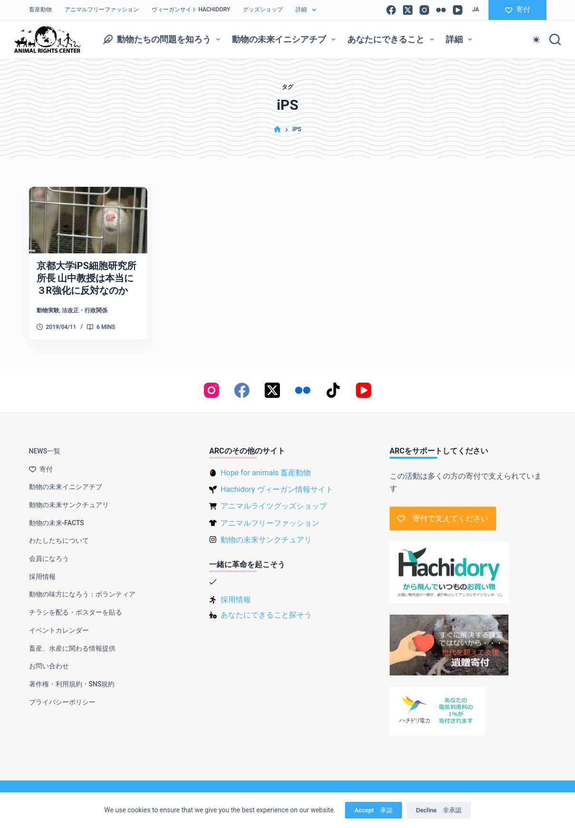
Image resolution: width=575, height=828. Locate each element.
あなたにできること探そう (266, 614)
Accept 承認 (374, 810)
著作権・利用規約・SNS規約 (72, 684)
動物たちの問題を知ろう (163, 39)
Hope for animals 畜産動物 (265, 472)
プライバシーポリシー (62, 702)
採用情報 (42, 576)
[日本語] (475, 10)
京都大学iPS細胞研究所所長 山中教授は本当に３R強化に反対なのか (87, 278)
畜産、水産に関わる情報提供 (72, 648)
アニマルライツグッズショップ (273, 505)
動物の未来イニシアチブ (285, 39)
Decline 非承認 (438, 810)
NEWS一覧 (45, 451)
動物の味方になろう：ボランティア (82, 594)
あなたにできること (392, 39)
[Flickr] (441, 10)
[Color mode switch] (536, 39)
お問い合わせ (49, 666)
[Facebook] (391, 10)
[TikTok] (333, 390)
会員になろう (49, 558)
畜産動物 (40, 9)
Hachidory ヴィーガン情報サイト (276, 489)
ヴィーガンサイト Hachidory (191, 9)
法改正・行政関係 (84, 310)
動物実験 (48, 310)
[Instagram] (424, 10)
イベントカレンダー (59, 630)
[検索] (555, 39)
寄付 (517, 9)
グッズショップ (263, 9)
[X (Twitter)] (407, 10)
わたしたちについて (59, 540)
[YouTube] (457, 10)
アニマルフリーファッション (102, 9)
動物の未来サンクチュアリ (69, 505)
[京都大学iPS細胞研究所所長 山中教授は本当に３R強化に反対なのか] (88, 220)
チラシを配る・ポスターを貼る (75, 612)
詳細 (307, 10)
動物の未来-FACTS (56, 523)
